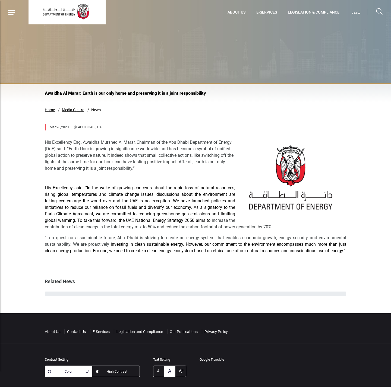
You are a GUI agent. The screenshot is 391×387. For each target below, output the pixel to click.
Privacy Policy (216, 332)
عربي (356, 12)
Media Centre (73, 110)
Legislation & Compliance (313, 12)
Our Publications (184, 332)
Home (50, 110)
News (96, 110)
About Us (236, 12)
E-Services (266, 12)
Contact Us (76, 332)
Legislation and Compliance (139, 332)
